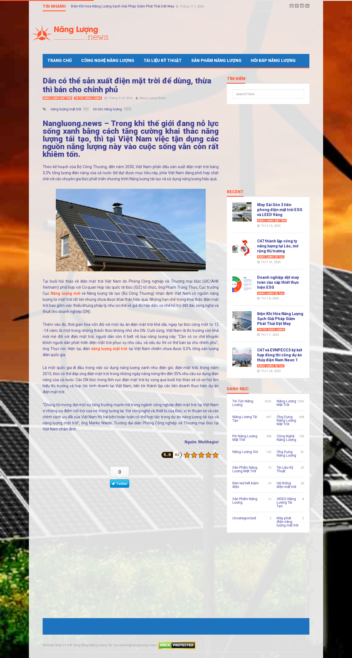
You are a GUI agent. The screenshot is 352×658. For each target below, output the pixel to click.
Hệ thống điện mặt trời (286, 484)
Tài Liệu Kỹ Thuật (163, 60)
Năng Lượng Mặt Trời (57, 98)
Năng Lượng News (152, 98)
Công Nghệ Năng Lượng (107, 60)
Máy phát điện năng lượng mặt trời (287, 521)
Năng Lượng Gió (245, 452)
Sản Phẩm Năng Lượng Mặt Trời (244, 469)
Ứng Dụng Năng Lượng (286, 453)
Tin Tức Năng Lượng (88, 98)
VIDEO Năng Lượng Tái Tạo (286, 502)
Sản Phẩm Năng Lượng (216, 60)
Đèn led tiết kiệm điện (245, 484)
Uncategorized (244, 518)
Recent (235, 192)
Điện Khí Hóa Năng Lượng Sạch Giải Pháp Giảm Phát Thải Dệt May (123, 6)
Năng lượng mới (65, 293)
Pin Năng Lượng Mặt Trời (244, 437)
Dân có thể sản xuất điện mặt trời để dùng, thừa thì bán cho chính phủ (127, 85)
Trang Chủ (59, 60)
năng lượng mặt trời (109, 348)
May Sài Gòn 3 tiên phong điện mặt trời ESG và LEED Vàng (279, 210)
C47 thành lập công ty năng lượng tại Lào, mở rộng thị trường (277, 246)
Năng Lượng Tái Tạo (271, 257)
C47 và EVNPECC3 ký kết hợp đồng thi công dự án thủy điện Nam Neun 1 (279, 355)
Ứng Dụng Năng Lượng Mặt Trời (286, 420)
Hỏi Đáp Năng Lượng (273, 60)
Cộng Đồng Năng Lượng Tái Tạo (95, 645)
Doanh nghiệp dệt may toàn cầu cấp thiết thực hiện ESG (278, 282)
